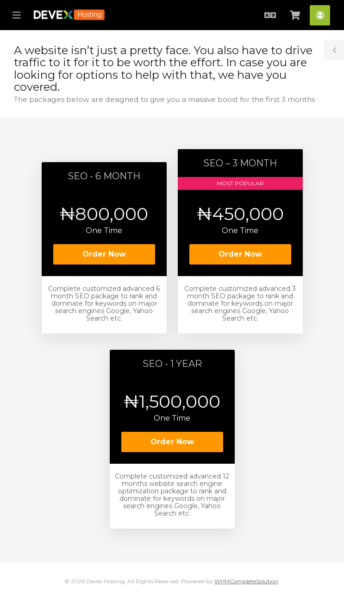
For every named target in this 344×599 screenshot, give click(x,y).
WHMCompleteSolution (246, 581)
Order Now (104, 254)
